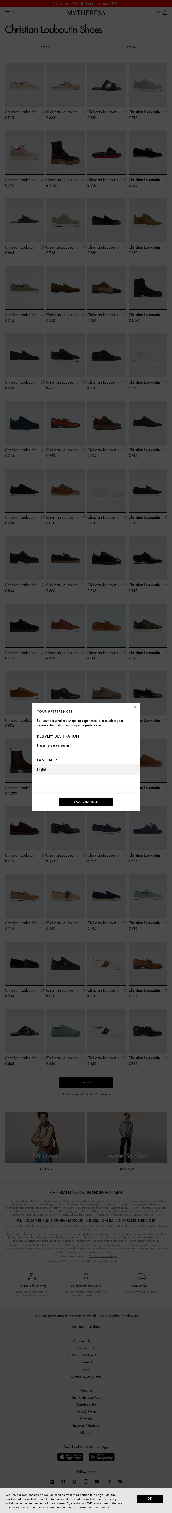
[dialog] (86, 1500)
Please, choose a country (86, 745)
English (41, 769)
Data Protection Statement (91, 1507)
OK (150, 1498)
